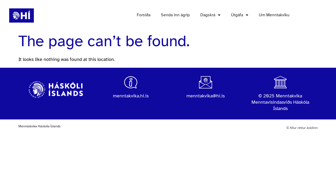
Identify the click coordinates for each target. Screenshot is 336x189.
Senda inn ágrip (175, 15)
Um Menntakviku (274, 15)
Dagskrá (210, 15)
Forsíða (143, 15)
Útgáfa (239, 15)
